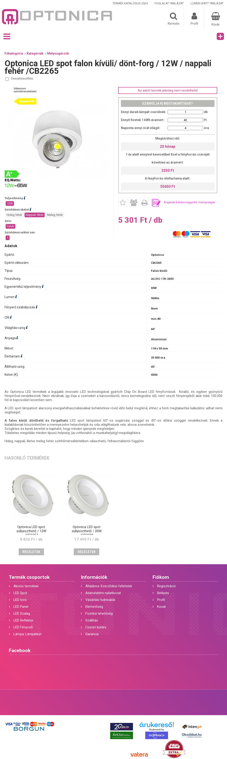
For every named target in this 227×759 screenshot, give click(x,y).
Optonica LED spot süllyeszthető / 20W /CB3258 (87, 531)
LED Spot (20, 593)
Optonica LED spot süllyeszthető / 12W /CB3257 (31, 531)
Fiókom (161, 577)
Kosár (161, 607)
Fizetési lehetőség (99, 613)
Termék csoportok (29, 577)
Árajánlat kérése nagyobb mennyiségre (189, 202)
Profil (161, 600)
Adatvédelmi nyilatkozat (103, 593)
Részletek (31, 552)
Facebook (20, 650)
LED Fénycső (23, 627)
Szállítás (91, 620)
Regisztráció (166, 586)
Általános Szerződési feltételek (108, 586)
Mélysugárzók (58, 53)
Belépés (163, 593)
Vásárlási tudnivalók (100, 600)
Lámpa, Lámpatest (27, 634)
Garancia (92, 634)
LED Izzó (20, 600)
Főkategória (14, 53)
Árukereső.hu (156, 729)
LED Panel (20, 607)
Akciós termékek (25, 586)
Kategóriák (35, 53)
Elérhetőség (94, 607)
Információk (94, 577)
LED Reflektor (23, 620)
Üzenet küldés (95, 627)
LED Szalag (21, 613)
